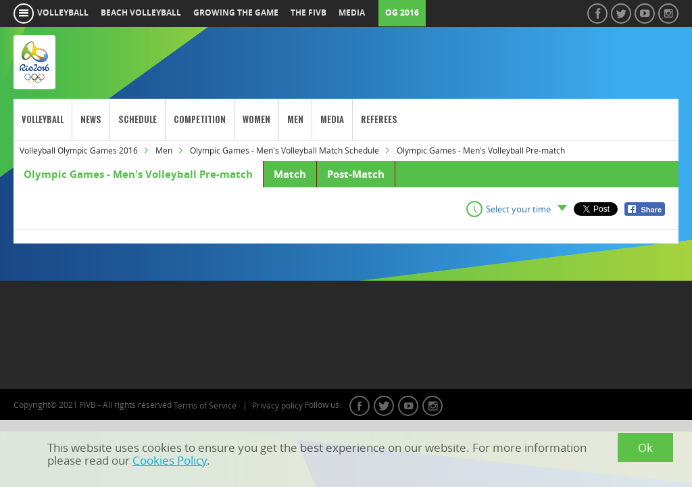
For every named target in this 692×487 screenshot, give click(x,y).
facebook (359, 406)
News (90, 119)
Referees (379, 119)
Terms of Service (205, 406)
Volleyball (43, 119)
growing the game (235, 12)
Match (290, 174)
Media (332, 119)
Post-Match (356, 174)
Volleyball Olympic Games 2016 (79, 150)
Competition (200, 119)
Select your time (518, 209)
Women (256, 119)
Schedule (137, 119)
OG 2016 (402, 12)
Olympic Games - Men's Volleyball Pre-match (138, 174)
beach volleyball (141, 12)
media (352, 12)
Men (295, 119)
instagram (432, 406)
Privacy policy (277, 406)
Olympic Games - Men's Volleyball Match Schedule (284, 150)
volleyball (63, 12)
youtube (408, 406)
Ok (645, 447)
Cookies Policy (169, 460)
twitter (384, 406)
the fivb (308, 12)
